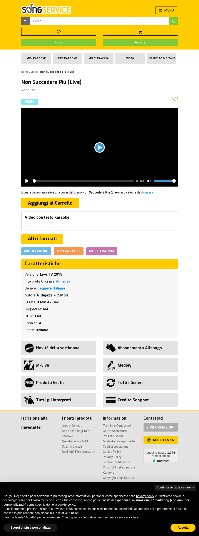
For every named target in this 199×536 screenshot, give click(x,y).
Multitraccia (99, 58)
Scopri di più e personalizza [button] (30, 527)
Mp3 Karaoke (67, 58)
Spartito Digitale (162, 58)
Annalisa (28, 90)
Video (130, 58)
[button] (25, 21)
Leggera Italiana (51, 288)
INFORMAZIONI (160, 427)
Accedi (58, 42)
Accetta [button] (183, 527)
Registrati (140, 42)
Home (25, 71)
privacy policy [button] (145, 496)
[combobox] (99, 21)
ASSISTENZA (160, 440)
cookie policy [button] (66, 504)
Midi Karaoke (36, 58)
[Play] (99, 147)
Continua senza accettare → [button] (175, 487)
